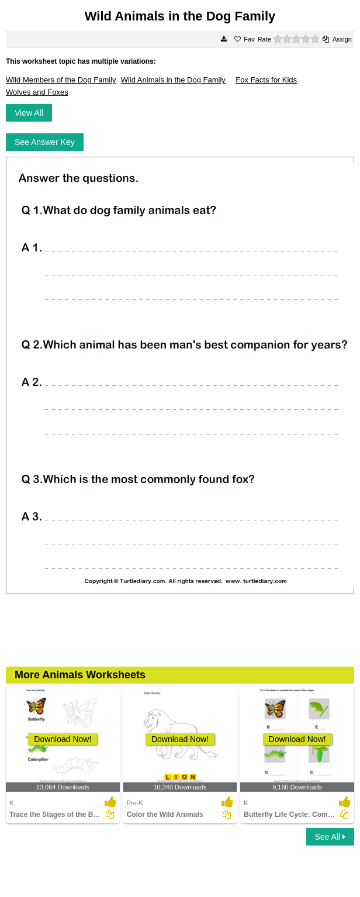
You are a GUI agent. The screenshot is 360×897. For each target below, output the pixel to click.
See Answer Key (45, 142)
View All (29, 113)
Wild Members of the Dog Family (61, 79)
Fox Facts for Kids (266, 79)
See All (330, 836)
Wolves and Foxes (37, 92)
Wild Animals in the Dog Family (173, 79)
